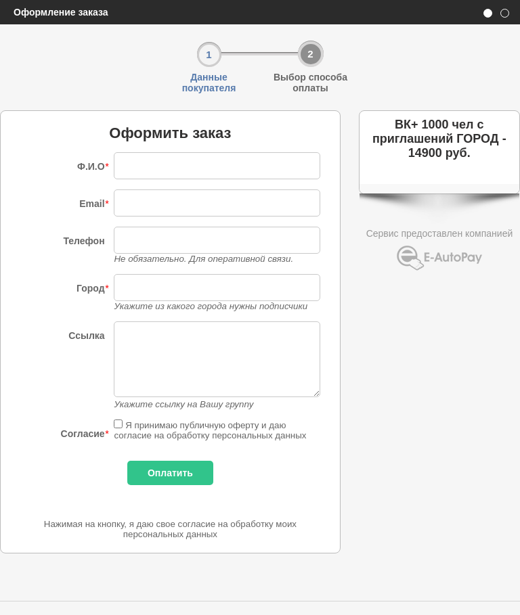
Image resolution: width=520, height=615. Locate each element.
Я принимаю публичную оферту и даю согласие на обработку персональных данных (210, 430)
